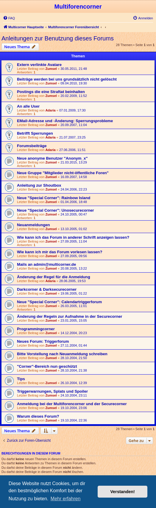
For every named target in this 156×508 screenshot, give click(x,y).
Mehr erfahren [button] (66, 498)
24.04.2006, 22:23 (73, 189)
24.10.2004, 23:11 (73, 395)
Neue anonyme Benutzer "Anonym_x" (52, 158)
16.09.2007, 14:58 (73, 177)
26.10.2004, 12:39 (73, 383)
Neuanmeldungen (33, 225)
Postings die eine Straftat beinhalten (51, 91)
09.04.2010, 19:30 (73, 83)
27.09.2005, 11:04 (73, 241)
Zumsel (51, 68)
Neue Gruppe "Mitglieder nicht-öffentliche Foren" (63, 173)
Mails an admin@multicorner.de (46, 264)
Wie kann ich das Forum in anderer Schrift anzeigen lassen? (73, 237)
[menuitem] (9, 18)
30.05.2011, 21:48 (73, 68)
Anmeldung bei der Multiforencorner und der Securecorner (72, 404)
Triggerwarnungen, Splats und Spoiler (52, 391)
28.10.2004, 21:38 (73, 370)
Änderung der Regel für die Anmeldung (53, 277)
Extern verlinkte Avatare (39, 64)
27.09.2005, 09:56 (73, 256)
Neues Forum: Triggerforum (43, 341)
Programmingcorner (36, 329)
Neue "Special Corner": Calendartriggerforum (59, 302)
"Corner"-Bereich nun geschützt (47, 366)
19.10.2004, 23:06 (73, 408)
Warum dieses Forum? (38, 416)
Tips (21, 379)
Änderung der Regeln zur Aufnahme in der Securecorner (69, 316)
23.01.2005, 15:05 (73, 320)
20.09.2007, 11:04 (73, 125)
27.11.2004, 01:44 (73, 345)
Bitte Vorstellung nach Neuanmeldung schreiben (62, 354)
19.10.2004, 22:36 (73, 420)
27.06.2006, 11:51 (72, 150)
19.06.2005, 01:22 (73, 293)
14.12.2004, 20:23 (73, 333)
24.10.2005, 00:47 (73, 214)
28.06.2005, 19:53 (72, 281)
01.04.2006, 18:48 (73, 202)
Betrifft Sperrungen (35, 133)
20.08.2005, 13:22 (73, 268)
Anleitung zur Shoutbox (39, 185)
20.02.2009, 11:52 (73, 95)
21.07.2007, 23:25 (72, 137)
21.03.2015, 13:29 (73, 162)
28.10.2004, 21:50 (73, 358)
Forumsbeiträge (32, 146)
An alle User (28, 106)
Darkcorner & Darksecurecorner (47, 289)
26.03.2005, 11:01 (73, 306)
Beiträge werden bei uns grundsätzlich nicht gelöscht (67, 79)
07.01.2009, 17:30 (72, 110)
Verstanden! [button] (122, 491)
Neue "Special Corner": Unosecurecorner (55, 210)
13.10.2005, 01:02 (73, 229)
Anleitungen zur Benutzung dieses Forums (57, 38)
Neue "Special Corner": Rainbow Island (53, 198)
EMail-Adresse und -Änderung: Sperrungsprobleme (65, 121)
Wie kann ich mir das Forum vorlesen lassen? (59, 252)
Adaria (50, 110)
